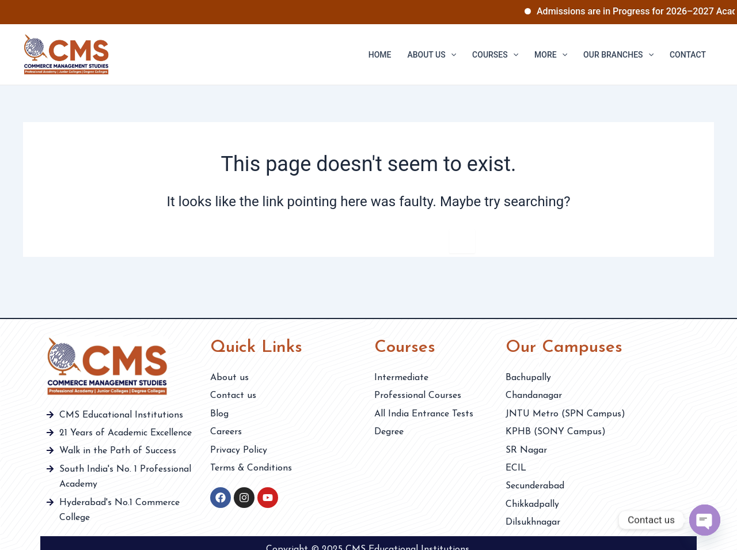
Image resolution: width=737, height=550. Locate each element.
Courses (495, 55)
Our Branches (618, 55)
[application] (451, 55)
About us (431, 55)
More (550, 55)
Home (380, 54)
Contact (688, 54)
